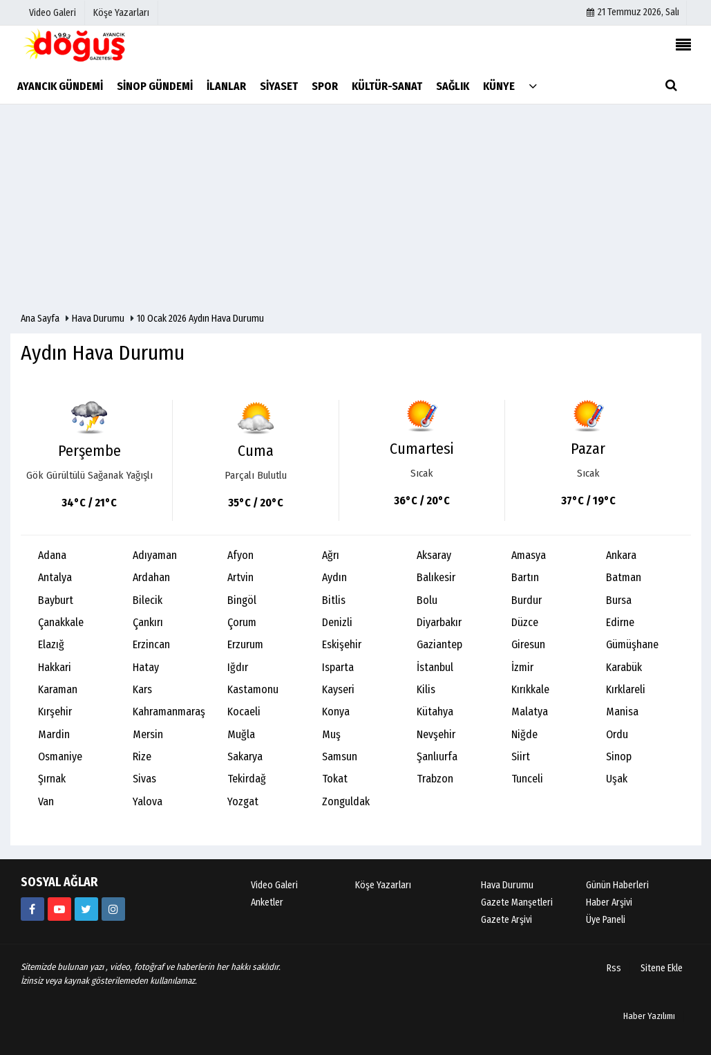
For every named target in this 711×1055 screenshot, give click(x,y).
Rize (142, 756)
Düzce (524, 622)
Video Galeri (274, 885)
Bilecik (147, 600)
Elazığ (51, 644)
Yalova (147, 801)
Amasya (528, 555)
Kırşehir (55, 711)
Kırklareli (625, 689)
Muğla (241, 734)
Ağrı (330, 555)
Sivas (144, 779)
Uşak (616, 779)
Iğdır (237, 667)
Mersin (148, 734)
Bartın (525, 577)
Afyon (240, 555)
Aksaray (434, 555)
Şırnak (52, 779)
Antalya (55, 577)
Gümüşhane (632, 644)
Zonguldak (346, 801)
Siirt (520, 756)
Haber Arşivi (609, 902)
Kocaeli (243, 711)
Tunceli (527, 779)
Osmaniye (60, 756)
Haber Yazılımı (649, 1016)
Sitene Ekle (662, 968)
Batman (623, 577)
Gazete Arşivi (506, 920)
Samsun (339, 756)
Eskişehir (341, 644)
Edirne (620, 622)
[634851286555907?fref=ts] (32, 909)
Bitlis (333, 600)
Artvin (240, 577)
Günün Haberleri (617, 885)
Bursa (619, 600)
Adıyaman (155, 555)
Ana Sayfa (40, 318)
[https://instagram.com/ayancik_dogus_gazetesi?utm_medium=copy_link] (113, 909)
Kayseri (338, 689)
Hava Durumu (99, 318)
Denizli (337, 622)
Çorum (241, 622)
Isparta (338, 667)
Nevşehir (436, 734)
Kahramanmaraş (169, 711)
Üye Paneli (605, 920)
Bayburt (55, 600)
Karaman (57, 689)
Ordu (617, 734)
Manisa (622, 711)
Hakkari (54, 667)
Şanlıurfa (437, 756)
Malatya (529, 711)
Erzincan (151, 644)
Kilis (426, 689)
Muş (331, 734)
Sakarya (245, 756)
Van (46, 801)
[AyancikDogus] (86, 909)
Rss (614, 968)
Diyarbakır (439, 622)
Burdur (526, 600)
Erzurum (245, 644)
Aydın (334, 577)
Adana (52, 555)
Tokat (335, 779)
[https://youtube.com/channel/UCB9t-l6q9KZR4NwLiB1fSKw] (59, 909)
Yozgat (242, 801)
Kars (142, 689)
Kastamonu (252, 689)
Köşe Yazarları (383, 885)
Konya (336, 711)
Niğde (524, 734)
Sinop (619, 756)
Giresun (528, 644)
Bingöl (241, 600)
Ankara (621, 555)
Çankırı (148, 622)
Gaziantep (439, 644)
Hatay (146, 667)
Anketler (267, 902)
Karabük (624, 667)
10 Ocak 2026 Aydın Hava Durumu (200, 318)
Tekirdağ (246, 779)
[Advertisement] (355, 208)
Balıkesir (436, 577)
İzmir (522, 667)
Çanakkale (61, 622)
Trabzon (435, 779)
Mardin (54, 734)
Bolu (427, 600)
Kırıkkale (530, 689)
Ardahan (151, 577)
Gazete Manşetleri (517, 902)
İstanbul (435, 667)
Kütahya (435, 711)
